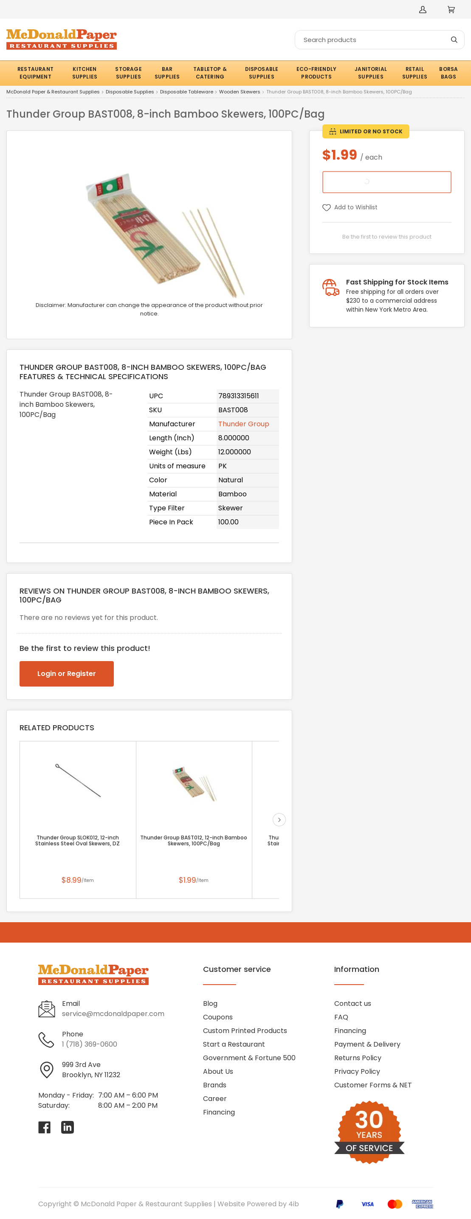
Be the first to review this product (387, 237)
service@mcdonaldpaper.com (113, 1014)
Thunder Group (243, 424)
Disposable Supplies (130, 92)
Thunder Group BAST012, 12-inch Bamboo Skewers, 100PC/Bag (193, 841)
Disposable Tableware (186, 92)
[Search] (380, 39)
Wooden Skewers (239, 92)
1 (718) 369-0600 (89, 1044)
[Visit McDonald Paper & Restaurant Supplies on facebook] (44, 1127)
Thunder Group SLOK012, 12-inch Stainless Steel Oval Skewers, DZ (77, 841)
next (279, 819)
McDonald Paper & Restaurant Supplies (53, 92)
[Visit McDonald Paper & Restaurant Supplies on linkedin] (67, 1127)
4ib (293, 1204)
